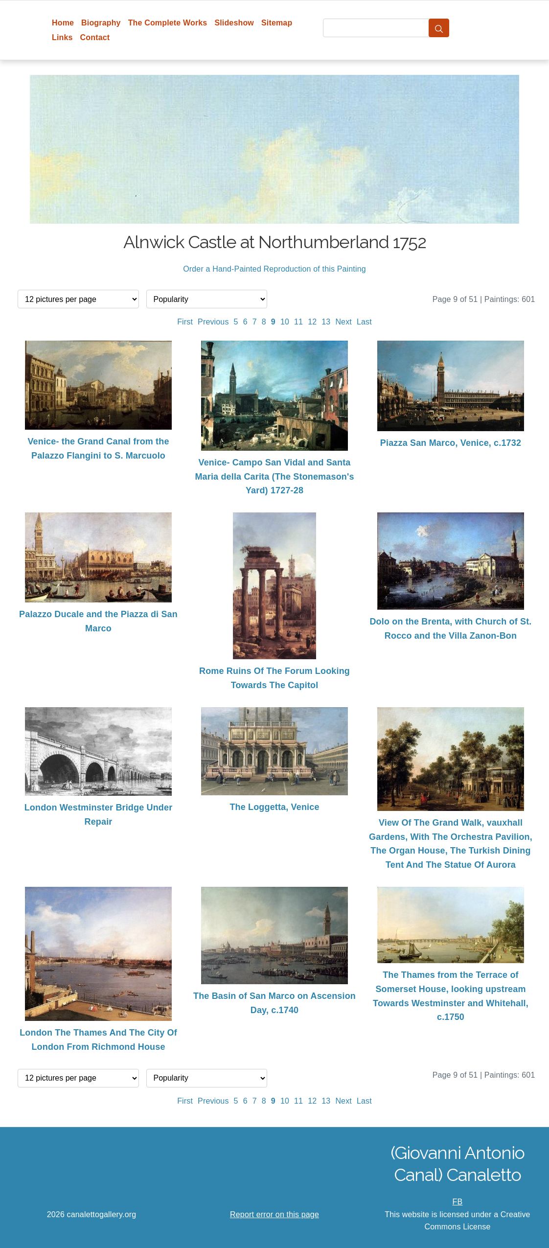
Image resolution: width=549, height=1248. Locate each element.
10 (284, 322)
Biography (101, 23)
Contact (95, 37)
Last (364, 322)
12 (312, 322)
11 (298, 322)
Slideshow (234, 23)
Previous (213, 322)
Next (343, 322)
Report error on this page (274, 1214)
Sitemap (276, 23)
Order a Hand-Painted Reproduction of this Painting (274, 269)
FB (458, 1202)
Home (63, 23)
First (185, 322)
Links (62, 37)
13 (325, 322)
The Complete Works (167, 23)
